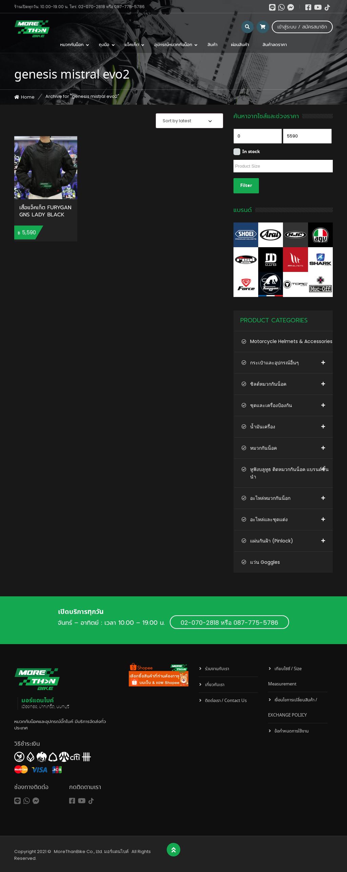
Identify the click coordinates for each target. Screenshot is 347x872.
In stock (251, 152)
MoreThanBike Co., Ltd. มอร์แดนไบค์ (91, 851)
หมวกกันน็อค (263, 448)
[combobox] (189, 120)
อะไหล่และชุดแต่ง (269, 519)
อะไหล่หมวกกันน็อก (270, 498)
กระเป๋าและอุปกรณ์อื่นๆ (274, 362)
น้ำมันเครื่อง (262, 426)
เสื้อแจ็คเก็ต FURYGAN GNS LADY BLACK (45, 211)
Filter (246, 186)
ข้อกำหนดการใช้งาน (291, 731)
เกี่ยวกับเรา (214, 685)
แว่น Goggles (265, 562)
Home (28, 97)
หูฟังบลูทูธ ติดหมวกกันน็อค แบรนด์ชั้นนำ (289, 473)
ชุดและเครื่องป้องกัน (271, 405)
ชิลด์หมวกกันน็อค (268, 384)
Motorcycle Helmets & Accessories (291, 341)
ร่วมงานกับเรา (217, 669)
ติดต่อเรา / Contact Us (226, 701)
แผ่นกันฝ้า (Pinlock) (271, 540)
